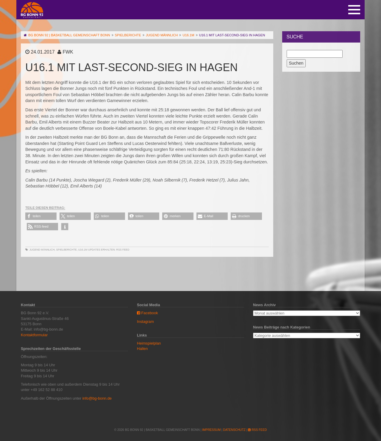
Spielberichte (66, 249)
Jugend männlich (42, 249)
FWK (68, 51)
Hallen (142, 348)
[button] (41, 216)
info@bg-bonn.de (97, 398)
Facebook (147, 313)
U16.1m (83, 249)
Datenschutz (234, 429)
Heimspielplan (149, 343)
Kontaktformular (34, 335)
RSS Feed (122, 249)
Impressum (211, 429)
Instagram (145, 321)
